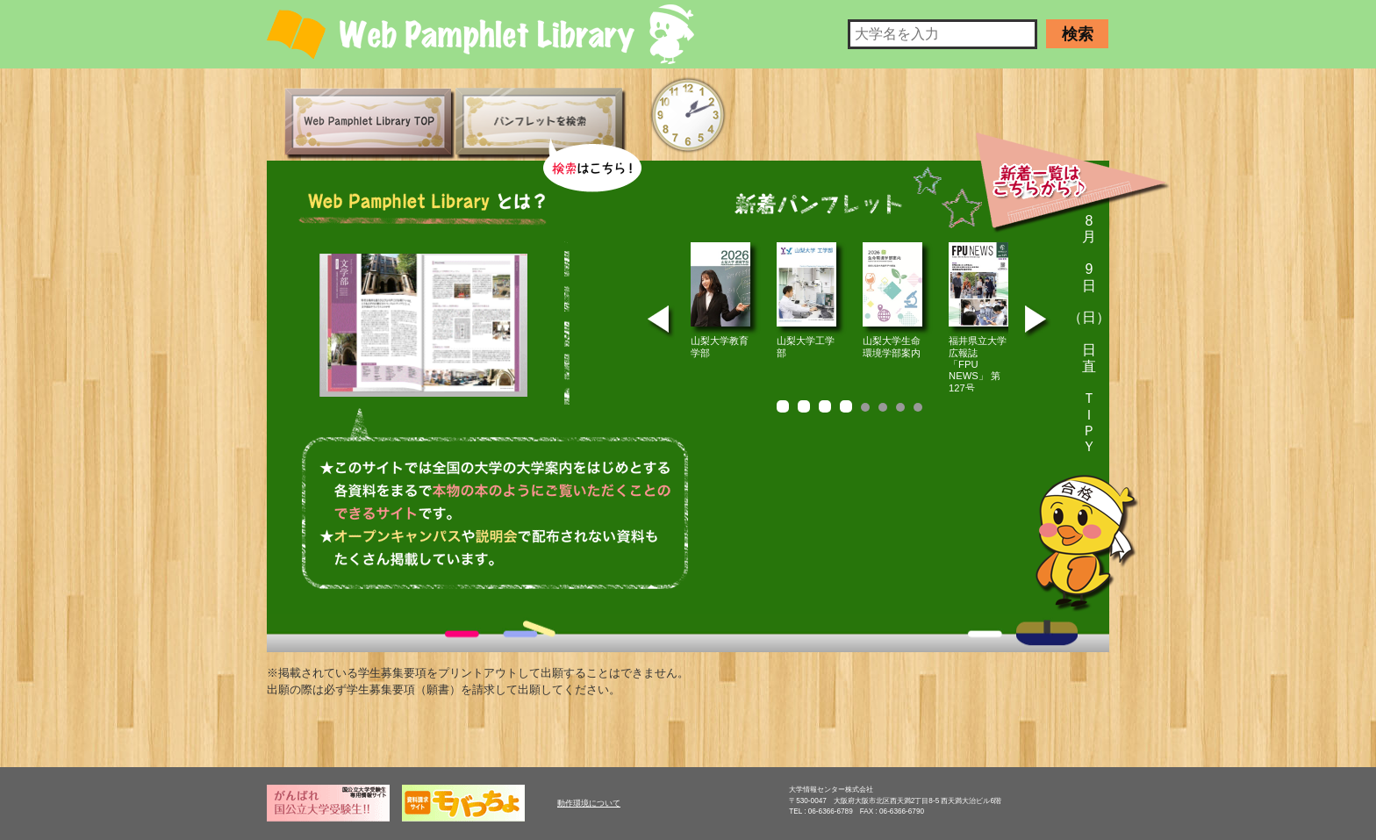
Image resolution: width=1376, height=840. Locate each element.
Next (1038, 322)
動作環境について (588, 803)
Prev (661, 322)
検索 (1077, 34)
